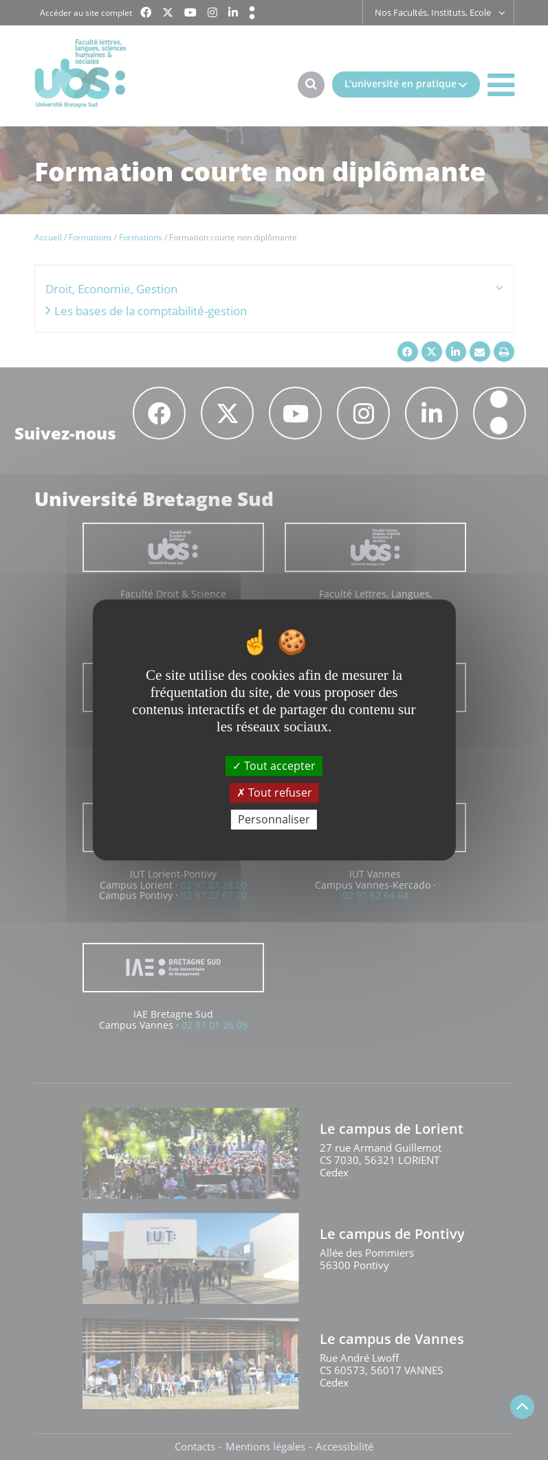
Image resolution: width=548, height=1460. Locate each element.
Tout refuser (274, 792)
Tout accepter (274, 765)
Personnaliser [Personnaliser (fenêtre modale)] (274, 819)
